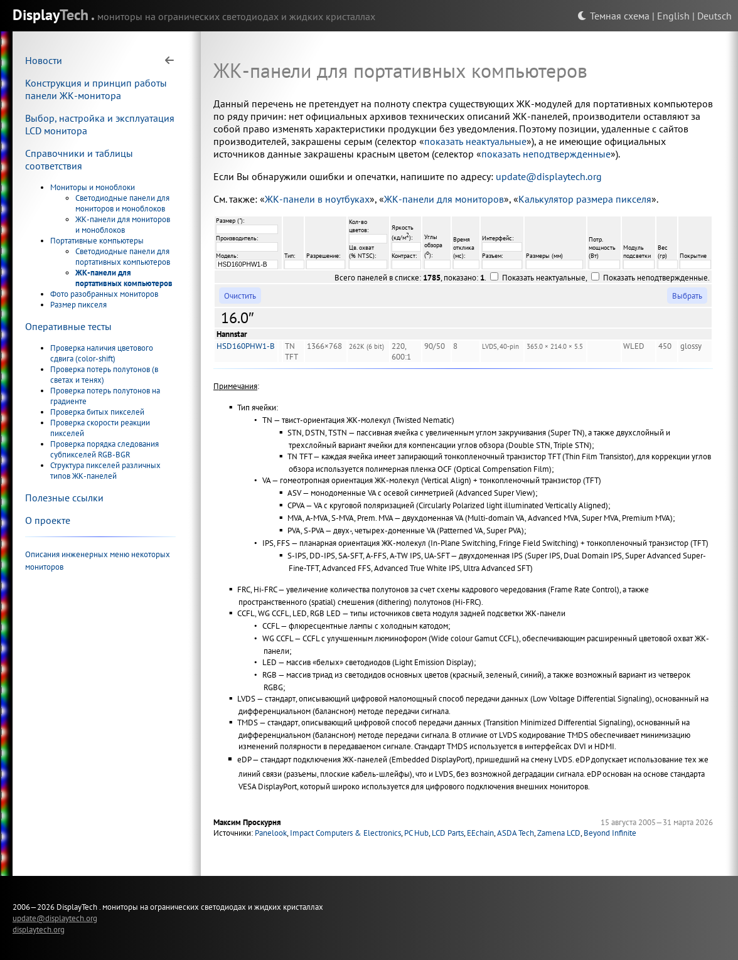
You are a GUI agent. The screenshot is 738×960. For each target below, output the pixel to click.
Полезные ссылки (64, 497)
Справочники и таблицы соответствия (79, 159)
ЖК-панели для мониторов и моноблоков (122, 224)
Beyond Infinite (610, 833)
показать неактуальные (475, 141)
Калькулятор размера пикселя (584, 199)
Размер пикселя (78, 304)
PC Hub (416, 833)
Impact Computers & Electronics (345, 833)
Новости (43, 60)
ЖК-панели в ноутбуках (317, 199)
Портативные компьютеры (97, 240)
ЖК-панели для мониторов (444, 199)
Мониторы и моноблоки (92, 187)
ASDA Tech (515, 833)
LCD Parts (448, 833)
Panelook (271, 833)
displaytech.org (39, 929)
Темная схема (613, 15)
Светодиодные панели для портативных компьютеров (122, 256)
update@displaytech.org (549, 176)
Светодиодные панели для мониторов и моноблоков (122, 203)
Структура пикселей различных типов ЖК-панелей (105, 470)
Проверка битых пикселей (97, 412)
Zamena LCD (558, 833)
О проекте (47, 520)
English (673, 15)
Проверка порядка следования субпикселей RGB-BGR (104, 449)
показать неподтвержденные (546, 153)
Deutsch (714, 15)
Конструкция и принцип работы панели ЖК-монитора (96, 89)
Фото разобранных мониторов (104, 294)
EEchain (480, 833)
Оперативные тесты (68, 326)
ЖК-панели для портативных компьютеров (124, 278)
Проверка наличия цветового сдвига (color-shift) (101, 353)
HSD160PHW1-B (246, 346)
